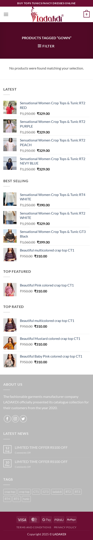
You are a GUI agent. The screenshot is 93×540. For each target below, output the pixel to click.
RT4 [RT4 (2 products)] (7, 499)
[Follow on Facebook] (7, 418)
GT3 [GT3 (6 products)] (46, 492)
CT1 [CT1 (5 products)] (36, 492)
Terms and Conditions (33, 527)
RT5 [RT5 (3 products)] (16, 499)
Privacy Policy (65, 527)
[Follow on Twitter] (23, 418)
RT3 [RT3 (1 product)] (77, 492)
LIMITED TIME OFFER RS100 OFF (41, 447)
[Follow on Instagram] (15, 418)
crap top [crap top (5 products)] (10, 492)
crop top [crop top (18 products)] (24, 492)
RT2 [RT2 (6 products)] (68, 492)
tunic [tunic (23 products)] (26, 499)
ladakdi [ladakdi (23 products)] (57, 492)
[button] (6, 14)
